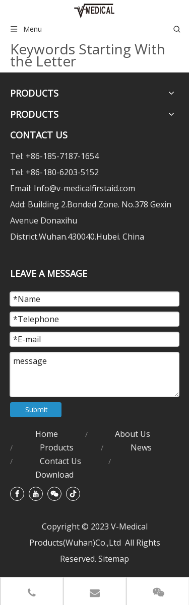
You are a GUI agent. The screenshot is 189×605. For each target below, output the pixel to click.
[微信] (54, 494)
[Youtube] (36, 494)
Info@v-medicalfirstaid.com (84, 188)
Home (46, 433)
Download (54, 474)
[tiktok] (73, 494)
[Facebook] (17, 494)
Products (57, 447)
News (141, 447)
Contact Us (60, 461)
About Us (132, 433)
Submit (36, 409)
